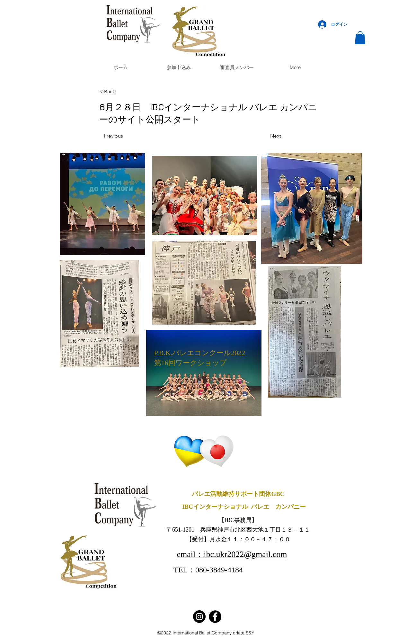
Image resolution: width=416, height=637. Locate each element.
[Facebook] (215, 616)
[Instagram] (199, 616)
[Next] (265, 136)
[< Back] (120, 91)
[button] (360, 37)
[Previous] (125, 136)
